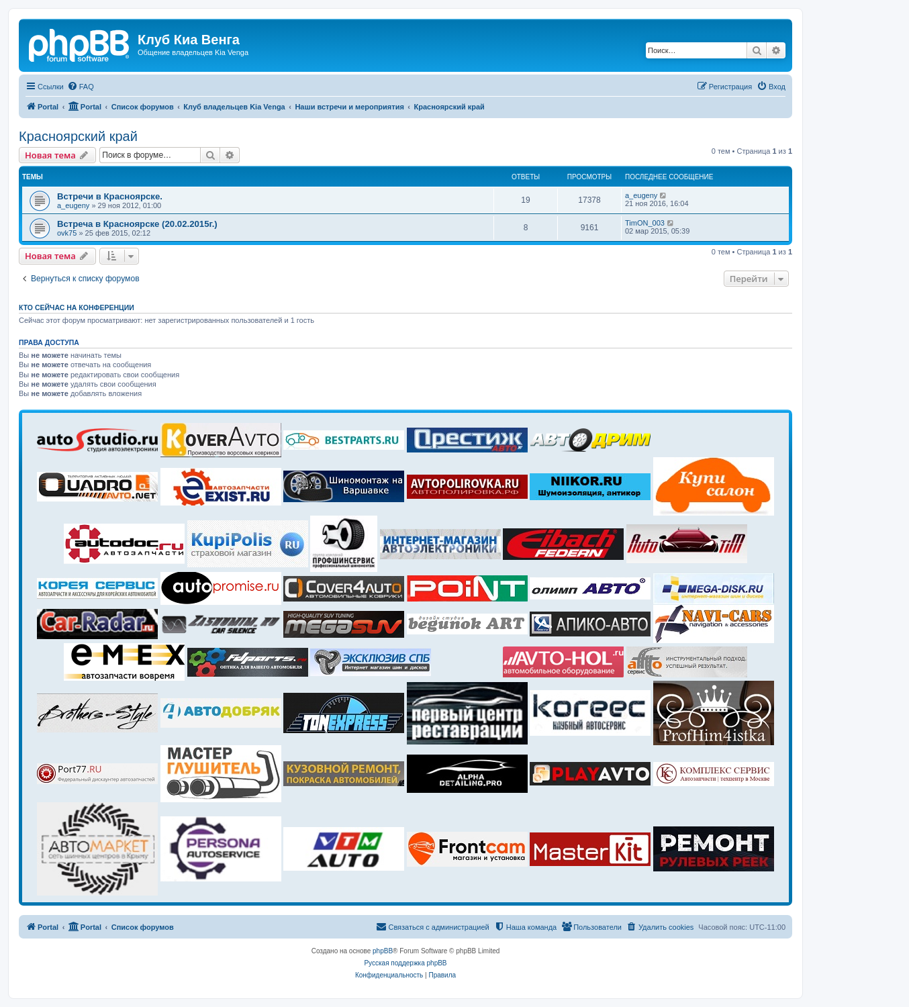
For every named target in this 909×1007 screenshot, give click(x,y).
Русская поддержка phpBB (405, 963)
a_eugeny (73, 205)
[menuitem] (80, 87)
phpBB (383, 951)
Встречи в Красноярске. (109, 196)
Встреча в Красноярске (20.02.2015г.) (137, 224)
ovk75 (67, 233)
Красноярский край (78, 136)
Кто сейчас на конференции (76, 307)
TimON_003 (645, 223)
